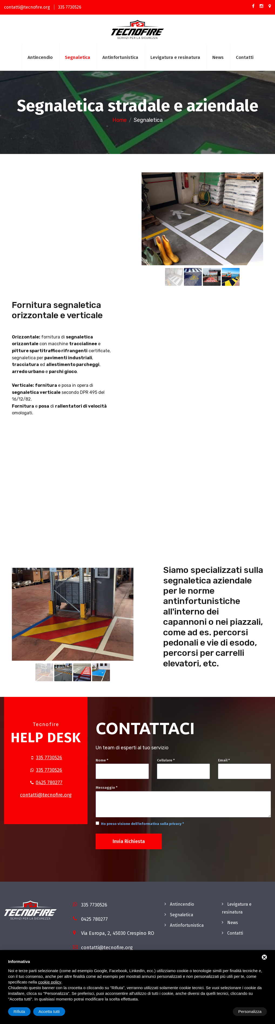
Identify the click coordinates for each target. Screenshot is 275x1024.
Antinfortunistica (120, 57)
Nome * (102, 760)
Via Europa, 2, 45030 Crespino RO (117, 933)
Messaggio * (107, 787)
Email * (224, 760)
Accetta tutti (250, 1011)
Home (119, 120)
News (218, 57)
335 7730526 (69, 7)
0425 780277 (49, 782)
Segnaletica (77, 57)
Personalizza (25, 1011)
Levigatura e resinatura (175, 57)
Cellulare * (166, 760)
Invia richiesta (129, 841)
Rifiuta (221, 1011)
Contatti (244, 57)
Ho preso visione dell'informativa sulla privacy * (142, 824)
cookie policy (49, 982)
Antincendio (40, 57)
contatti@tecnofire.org (27, 7)
